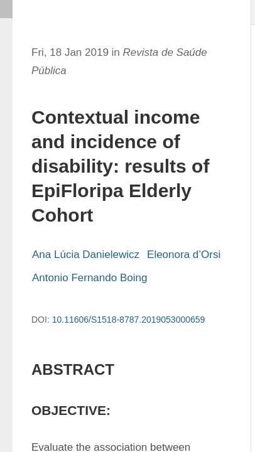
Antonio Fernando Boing (89, 278)
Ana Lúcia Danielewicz (85, 255)
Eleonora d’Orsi (183, 255)
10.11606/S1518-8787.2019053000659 (128, 320)
